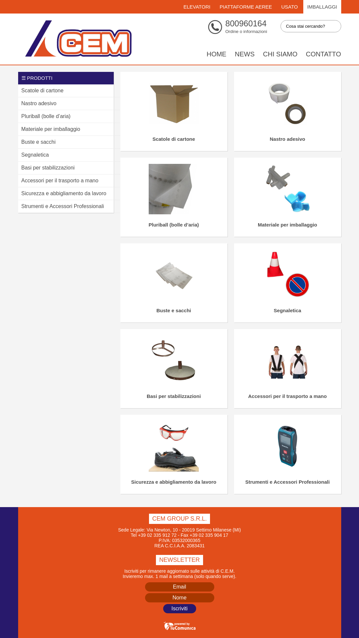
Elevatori (196, 7)
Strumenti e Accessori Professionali (287, 482)
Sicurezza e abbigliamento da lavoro (173, 482)
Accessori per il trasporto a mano (287, 396)
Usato (289, 7)
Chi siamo (280, 54)
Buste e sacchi (173, 310)
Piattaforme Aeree (246, 7)
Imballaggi (322, 7)
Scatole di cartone (173, 139)
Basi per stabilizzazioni (174, 396)
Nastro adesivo (287, 139)
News (244, 54)
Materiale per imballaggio (287, 225)
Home (216, 54)
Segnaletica (287, 310)
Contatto (323, 54)
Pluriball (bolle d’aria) (174, 225)
